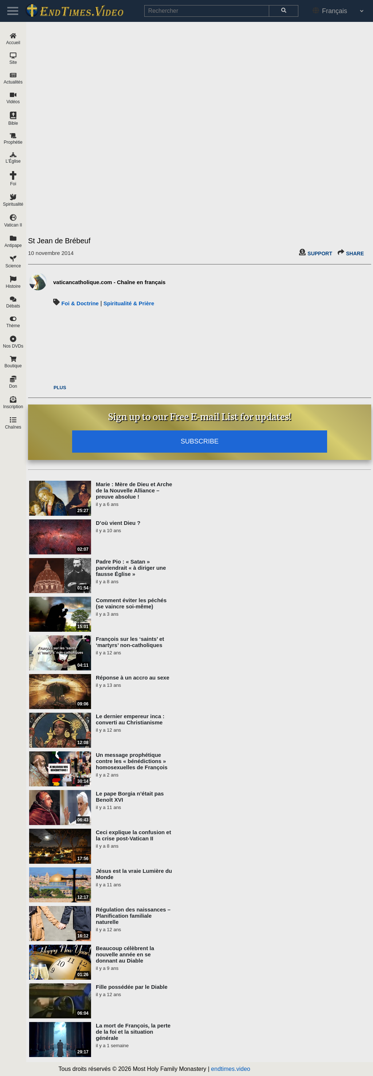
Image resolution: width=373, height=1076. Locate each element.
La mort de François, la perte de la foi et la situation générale (133, 1031)
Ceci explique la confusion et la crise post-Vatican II (133, 835)
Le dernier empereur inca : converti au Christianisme (130, 719)
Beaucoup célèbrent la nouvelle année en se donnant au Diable (125, 954)
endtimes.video (230, 1069)
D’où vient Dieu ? (118, 523)
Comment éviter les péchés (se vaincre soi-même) (131, 603)
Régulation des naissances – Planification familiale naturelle (133, 915)
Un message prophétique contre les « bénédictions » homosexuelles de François (132, 761)
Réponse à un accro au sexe (132, 677)
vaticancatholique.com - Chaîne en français (109, 282)
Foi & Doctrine (80, 303)
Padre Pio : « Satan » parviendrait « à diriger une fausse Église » (131, 567)
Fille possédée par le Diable (132, 987)
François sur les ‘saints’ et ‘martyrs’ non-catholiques (130, 642)
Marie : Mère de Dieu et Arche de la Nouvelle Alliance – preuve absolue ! (134, 490)
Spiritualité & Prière (128, 303)
